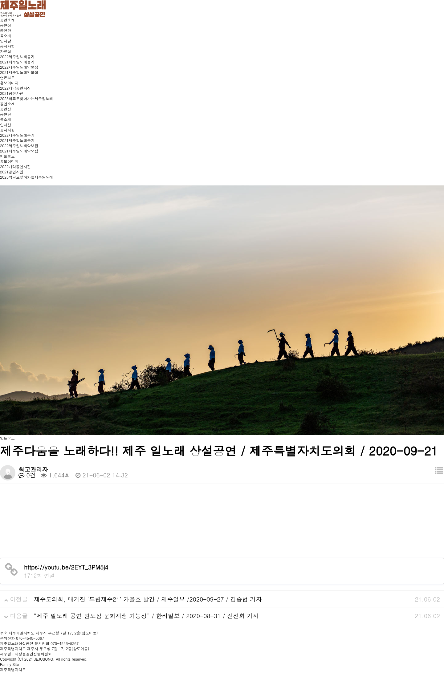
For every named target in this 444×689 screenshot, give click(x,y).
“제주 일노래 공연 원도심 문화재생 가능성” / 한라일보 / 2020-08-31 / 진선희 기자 (146, 615)
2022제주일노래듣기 (17, 56)
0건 (27, 475)
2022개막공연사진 (15, 88)
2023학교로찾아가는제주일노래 (26, 98)
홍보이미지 (9, 82)
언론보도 (7, 77)
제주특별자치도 (13, 669)
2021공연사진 (11, 93)
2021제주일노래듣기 (17, 61)
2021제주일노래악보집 (19, 72)
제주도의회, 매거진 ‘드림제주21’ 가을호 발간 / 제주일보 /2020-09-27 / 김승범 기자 (148, 599)
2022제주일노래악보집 (19, 67)
